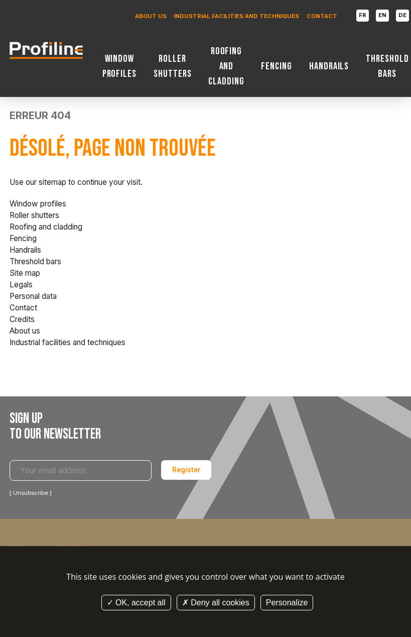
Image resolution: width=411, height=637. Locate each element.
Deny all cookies (215, 602)
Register (186, 470)
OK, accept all (136, 602)
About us (151, 16)
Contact (322, 16)
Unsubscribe (30, 492)
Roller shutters (173, 66)
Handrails (329, 66)
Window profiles (119, 66)
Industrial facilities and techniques (236, 16)
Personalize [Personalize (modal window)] (287, 602)
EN (382, 15)
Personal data (33, 296)
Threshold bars (387, 66)
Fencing (276, 66)
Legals (21, 284)
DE (402, 15)
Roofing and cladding (226, 66)
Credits (22, 319)
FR (362, 15)
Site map (25, 273)
